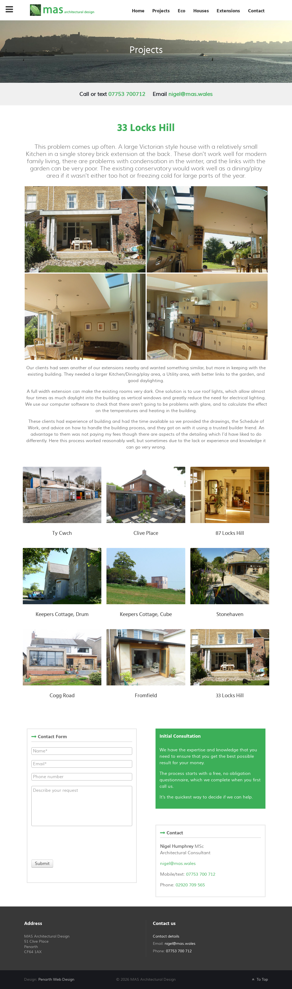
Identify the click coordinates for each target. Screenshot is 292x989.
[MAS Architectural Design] (62, 10)
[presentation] (72, 841)
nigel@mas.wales (190, 94)
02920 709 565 (190, 885)
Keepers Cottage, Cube (146, 614)
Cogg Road (62, 695)
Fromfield (146, 695)
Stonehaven (229, 614)
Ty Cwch (62, 533)
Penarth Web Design (56, 979)
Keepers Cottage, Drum (62, 614)
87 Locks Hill (230, 533)
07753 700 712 (200, 874)
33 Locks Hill (230, 695)
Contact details (166, 936)
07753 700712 (126, 94)
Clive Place (146, 533)
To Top (259, 979)
